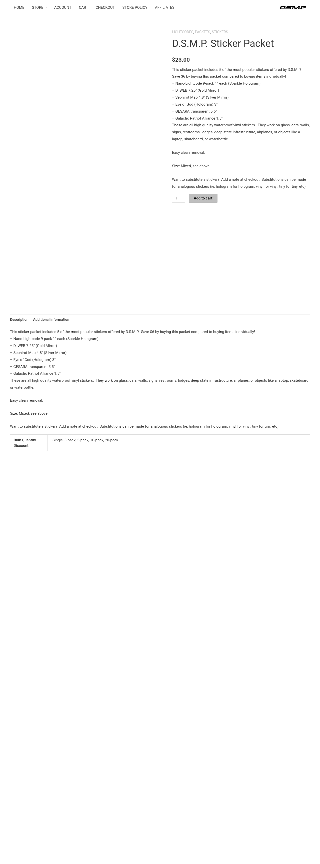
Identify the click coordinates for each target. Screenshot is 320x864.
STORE (38, 7)
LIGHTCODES (183, 32)
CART (83, 7)
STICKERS (222, 32)
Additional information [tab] (53, 341)
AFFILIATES (164, 7)
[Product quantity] (179, 198)
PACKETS (204, 32)
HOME (19, 7)
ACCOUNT (63, 7)
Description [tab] (19, 341)
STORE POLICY (135, 7)
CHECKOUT (105, 7)
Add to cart (203, 198)
